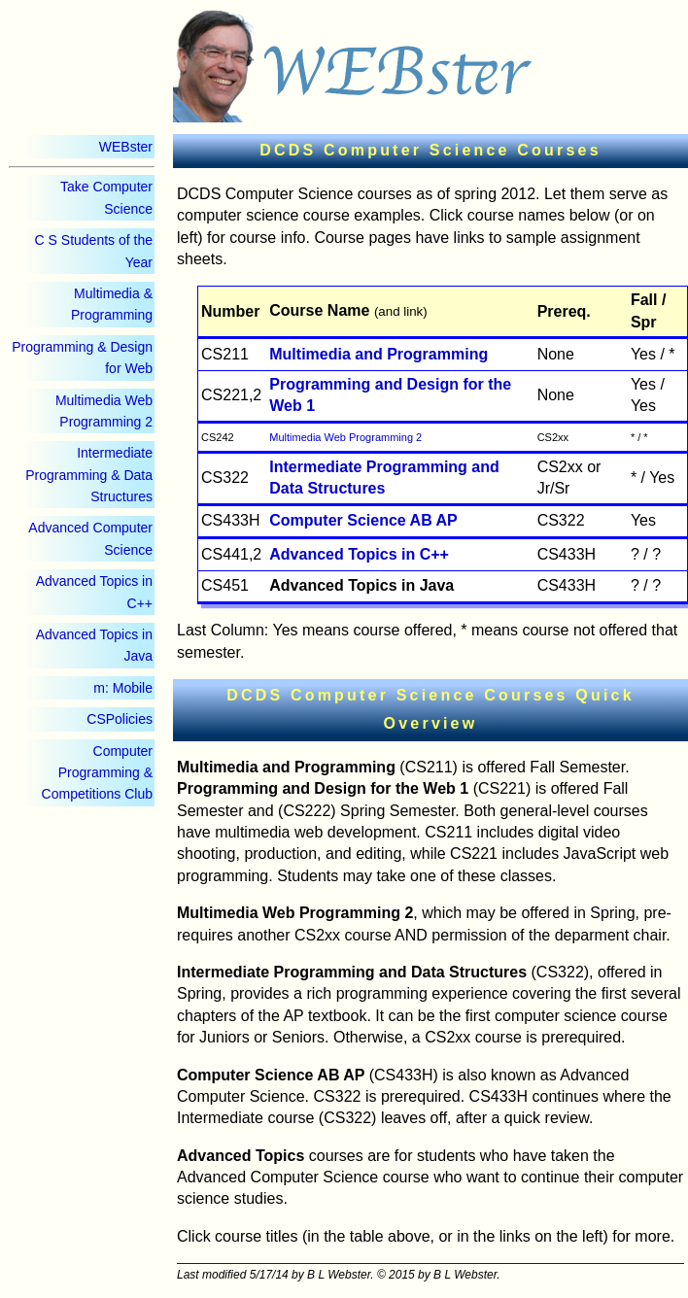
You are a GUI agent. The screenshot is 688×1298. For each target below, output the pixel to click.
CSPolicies (119, 719)
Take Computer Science (106, 197)
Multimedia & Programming (112, 304)
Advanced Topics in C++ (94, 591)
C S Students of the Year (94, 250)
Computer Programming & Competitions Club (97, 773)
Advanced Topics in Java (94, 645)
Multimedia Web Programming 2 (104, 411)
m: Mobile (123, 688)
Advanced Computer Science (90, 538)
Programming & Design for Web (82, 357)
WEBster (126, 146)
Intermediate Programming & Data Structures (89, 474)
